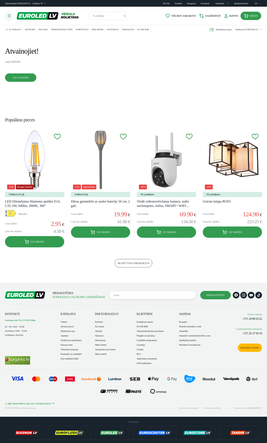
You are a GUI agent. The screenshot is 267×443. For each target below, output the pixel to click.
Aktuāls (98, 331)
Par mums (98, 29)
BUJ (139, 354)
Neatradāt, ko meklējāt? (71, 354)
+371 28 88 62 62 (252, 318)
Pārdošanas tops (62, 29)
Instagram (191, 3)
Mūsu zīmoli (100, 354)
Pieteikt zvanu (250, 347)
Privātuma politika (212, 408)
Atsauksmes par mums (105, 349)
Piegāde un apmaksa (146, 335)
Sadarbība (183, 331)
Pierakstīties (216, 295)
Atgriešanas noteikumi (147, 358)
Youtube (178, 3)
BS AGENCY (255, 408)
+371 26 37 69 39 (252, 333)
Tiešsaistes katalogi (69, 349)
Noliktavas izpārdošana (71, 340)
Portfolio (82, 29)
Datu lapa (23, 213)
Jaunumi (30, 29)
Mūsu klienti (100, 345)
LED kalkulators (144, 363)
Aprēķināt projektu (187, 340)
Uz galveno (21, 77)
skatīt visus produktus (133, 263)
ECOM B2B (143, 29)
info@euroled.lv (241, 3)
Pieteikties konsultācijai (189, 345)
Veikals (63, 322)
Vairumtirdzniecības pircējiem (150, 331)
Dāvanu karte (66, 345)
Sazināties (222, 3)
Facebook (205, 3)
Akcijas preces (67, 326)
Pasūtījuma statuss (145, 322)
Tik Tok (166, 3)
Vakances (128, 29)
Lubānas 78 (39, 3)
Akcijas (43, 29)
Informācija (100, 340)
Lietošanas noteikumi (188, 408)
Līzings (140, 349)
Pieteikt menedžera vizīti (190, 326)
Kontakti (112, 29)
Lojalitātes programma (147, 340)
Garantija (141, 345)
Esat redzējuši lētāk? (69, 358)
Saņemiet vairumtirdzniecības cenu (194, 335)
